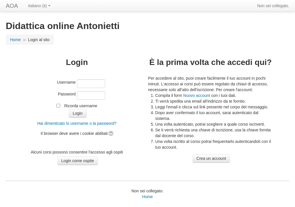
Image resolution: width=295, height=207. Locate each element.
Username (66, 82)
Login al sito (39, 39)
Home (15, 39)
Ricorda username (80, 105)
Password (66, 94)
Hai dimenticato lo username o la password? (76, 123)
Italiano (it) (39, 5)
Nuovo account (196, 95)
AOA (12, 6)
